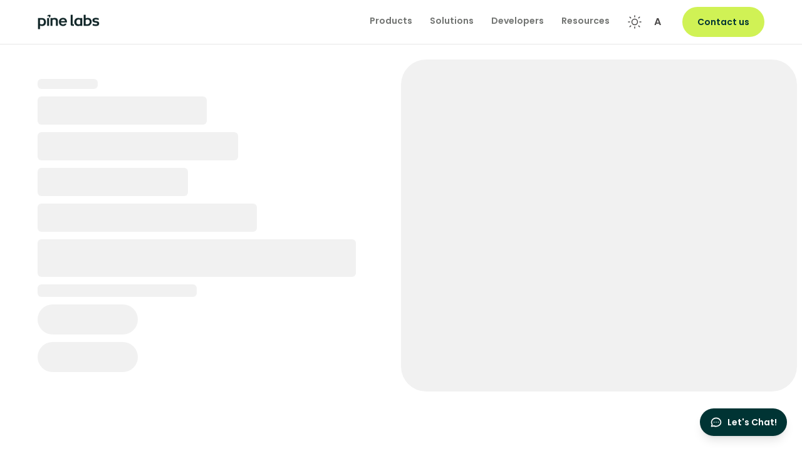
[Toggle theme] (634, 21)
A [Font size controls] (657, 21)
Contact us (723, 22)
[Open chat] (743, 422)
